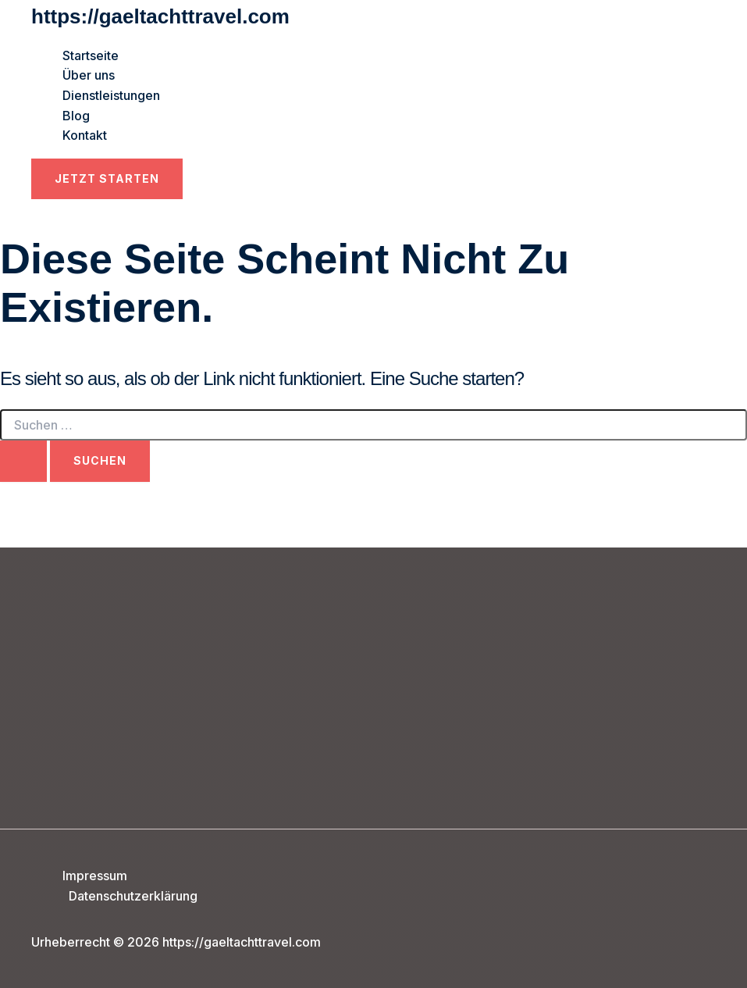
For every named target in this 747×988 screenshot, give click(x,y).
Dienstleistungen (111, 95)
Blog (76, 115)
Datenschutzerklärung (133, 896)
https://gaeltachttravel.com (160, 16)
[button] (107, 179)
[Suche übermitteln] (23, 460)
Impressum (94, 875)
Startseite (90, 55)
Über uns (88, 75)
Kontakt (84, 135)
